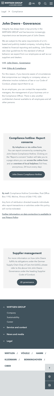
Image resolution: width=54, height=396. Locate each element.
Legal (3, 11)
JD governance (27, 282)
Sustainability (13, 317)
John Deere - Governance (18, 63)
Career (10, 322)
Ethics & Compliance (16, 68)
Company (11, 313)
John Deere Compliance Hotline (27, 174)
